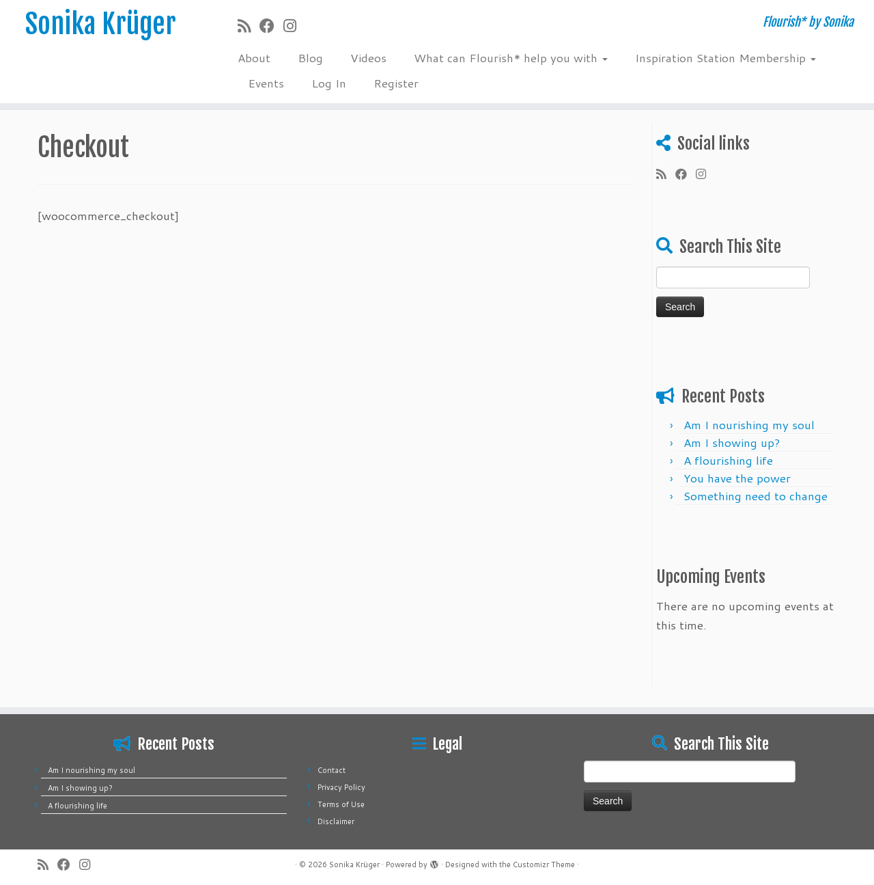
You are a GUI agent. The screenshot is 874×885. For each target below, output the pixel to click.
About (254, 57)
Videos (368, 57)
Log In (328, 82)
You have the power (737, 477)
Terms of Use (341, 804)
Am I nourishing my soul (749, 424)
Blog (310, 57)
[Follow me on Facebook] (271, 25)
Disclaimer (336, 821)
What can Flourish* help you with (511, 57)
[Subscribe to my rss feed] (248, 25)
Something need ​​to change (755, 495)
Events (266, 82)
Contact (332, 770)
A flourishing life (728, 460)
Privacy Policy (341, 787)
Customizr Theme (544, 864)
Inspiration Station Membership (725, 57)
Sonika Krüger (100, 24)
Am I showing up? (731, 442)
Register (396, 82)
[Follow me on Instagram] (294, 25)
